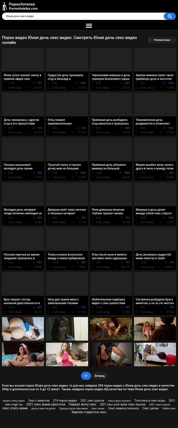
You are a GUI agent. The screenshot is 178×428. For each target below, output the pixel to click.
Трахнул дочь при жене (73, 408)
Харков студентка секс (89, 412)
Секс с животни (38, 400)
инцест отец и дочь (14, 400)
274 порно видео (65, 400)
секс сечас (98, 408)
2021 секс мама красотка (45, 404)
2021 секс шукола (92, 400)
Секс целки (150, 408)
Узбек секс (169, 408)
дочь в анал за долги (43, 408)
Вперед (100, 375)
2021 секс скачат (159, 404)
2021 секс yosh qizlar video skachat (123, 404)
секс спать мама (15, 408)
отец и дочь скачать (119, 400)
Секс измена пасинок (123, 408)
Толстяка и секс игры (149, 400)
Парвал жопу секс (82, 404)
